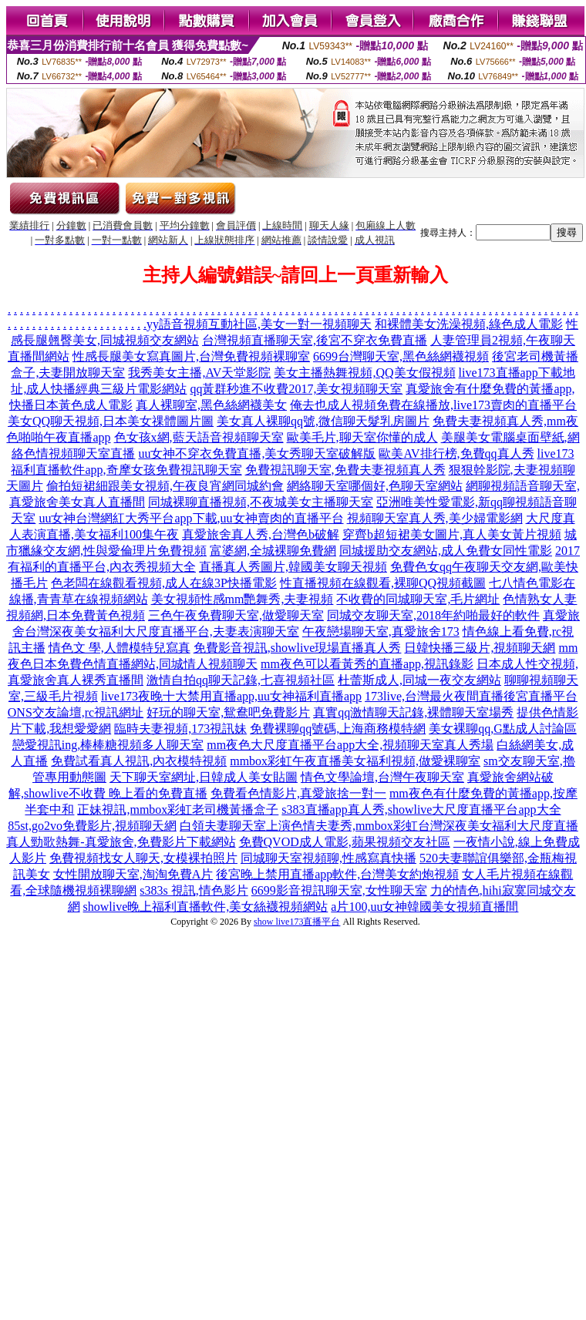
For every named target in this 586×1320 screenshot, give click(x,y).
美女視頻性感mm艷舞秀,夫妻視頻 (242, 599)
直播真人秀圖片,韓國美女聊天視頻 (293, 566)
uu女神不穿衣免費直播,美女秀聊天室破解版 (257, 453)
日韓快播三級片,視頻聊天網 (479, 647)
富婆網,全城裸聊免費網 (273, 550)
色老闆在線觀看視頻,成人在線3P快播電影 (164, 582)
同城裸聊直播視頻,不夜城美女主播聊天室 (260, 502)
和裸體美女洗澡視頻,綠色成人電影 (469, 324)
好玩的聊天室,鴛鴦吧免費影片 (228, 712)
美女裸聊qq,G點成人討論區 (503, 728)
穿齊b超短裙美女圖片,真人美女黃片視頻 (451, 534)
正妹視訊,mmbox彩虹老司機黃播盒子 (177, 809)
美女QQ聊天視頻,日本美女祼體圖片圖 (111, 421)
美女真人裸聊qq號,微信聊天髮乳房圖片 (323, 421)
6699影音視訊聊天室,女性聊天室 (339, 890)
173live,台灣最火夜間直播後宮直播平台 (471, 696)
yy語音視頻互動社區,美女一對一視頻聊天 (259, 324)
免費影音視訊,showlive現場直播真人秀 (298, 647)
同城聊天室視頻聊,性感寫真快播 (328, 858)
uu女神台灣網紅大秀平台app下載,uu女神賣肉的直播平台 (191, 518)
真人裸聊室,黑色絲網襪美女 (211, 404)
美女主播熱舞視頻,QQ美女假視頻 (364, 372)
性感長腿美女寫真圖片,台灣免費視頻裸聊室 (191, 356)
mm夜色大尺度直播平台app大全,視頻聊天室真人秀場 (350, 744)
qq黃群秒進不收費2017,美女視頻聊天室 (296, 388)
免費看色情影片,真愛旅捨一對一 (298, 793)
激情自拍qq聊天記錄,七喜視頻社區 (240, 680)
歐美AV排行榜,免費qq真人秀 (456, 453)
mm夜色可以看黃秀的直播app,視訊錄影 (367, 663)
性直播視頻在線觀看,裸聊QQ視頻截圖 (383, 582)
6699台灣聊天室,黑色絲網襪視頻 (401, 356)
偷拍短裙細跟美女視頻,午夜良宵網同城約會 (165, 485)
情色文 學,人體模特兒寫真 (119, 647)
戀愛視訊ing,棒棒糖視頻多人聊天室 (108, 744)
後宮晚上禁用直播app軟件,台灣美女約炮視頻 (337, 874)
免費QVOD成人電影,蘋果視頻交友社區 (344, 841)
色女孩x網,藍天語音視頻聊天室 (199, 437)
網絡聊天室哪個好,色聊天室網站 (375, 485)
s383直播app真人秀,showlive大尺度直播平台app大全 (421, 809)
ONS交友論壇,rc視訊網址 (75, 712)
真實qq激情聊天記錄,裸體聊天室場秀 (413, 712)
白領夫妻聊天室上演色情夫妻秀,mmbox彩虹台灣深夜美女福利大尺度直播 (379, 825)
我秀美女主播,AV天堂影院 (199, 372)
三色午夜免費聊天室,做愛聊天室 (236, 615)
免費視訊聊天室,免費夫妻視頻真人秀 (345, 469)
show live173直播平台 (297, 921)
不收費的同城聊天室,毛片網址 (418, 599)
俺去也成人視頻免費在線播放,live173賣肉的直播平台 (433, 404)
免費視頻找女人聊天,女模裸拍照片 (143, 858)
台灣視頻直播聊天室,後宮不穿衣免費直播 (314, 340)
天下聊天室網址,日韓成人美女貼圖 (203, 777)
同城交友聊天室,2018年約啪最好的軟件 (433, 615)
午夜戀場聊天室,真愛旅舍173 (381, 631)
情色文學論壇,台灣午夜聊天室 (382, 777)
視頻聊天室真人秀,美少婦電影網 (435, 518)
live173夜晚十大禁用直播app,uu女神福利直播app (231, 696)
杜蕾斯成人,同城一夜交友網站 (419, 680)
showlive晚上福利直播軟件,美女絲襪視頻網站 (205, 906)
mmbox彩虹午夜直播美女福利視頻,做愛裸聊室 (355, 760)
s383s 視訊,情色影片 (194, 890)
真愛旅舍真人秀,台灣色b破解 (260, 534)
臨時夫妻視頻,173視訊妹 (180, 728)
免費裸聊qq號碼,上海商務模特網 (338, 728)
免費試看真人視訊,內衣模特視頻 (139, 760)
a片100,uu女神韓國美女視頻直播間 (424, 906)
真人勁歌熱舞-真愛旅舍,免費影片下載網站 (120, 841)
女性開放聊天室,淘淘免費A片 (133, 874)
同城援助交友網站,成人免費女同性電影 (445, 550)
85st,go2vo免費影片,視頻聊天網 (92, 825)
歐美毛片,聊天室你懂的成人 (362, 437)
